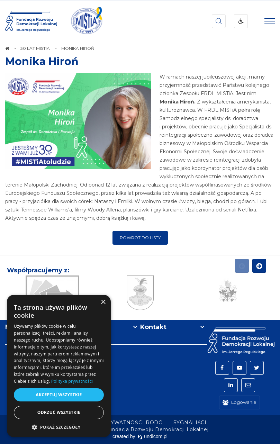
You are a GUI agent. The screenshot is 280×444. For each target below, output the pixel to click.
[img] (86, 21)
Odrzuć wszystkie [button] (58, 412)
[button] (59, 427)
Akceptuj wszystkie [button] (59, 395)
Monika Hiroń (42, 61)
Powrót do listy (140, 237)
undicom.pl (152, 436)
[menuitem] (118, 422)
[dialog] (59, 366)
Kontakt (153, 327)
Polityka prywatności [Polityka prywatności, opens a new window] (72, 381)
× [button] (103, 302)
